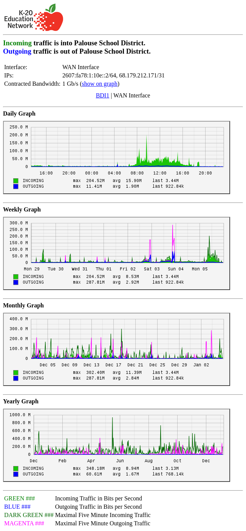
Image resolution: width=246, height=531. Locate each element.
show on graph (100, 83)
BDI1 (103, 95)
